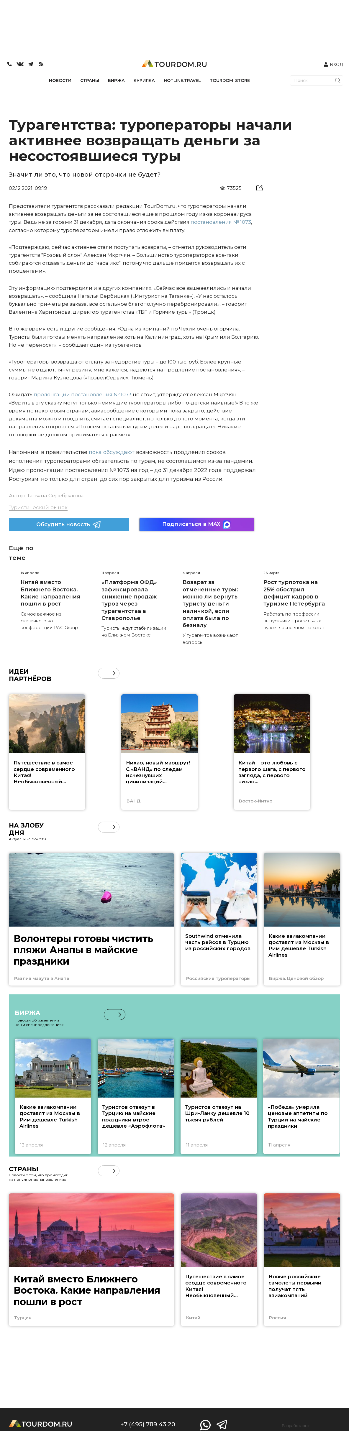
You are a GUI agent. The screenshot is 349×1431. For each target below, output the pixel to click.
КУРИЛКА (144, 80)
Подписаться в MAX (196, 524)
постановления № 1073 (221, 222)
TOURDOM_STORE (230, 80)
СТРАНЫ (89, 80)
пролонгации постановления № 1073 (83, 394)
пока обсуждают (112, 452)
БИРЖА (116, 80)
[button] (114, 673)
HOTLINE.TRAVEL (182, 80)
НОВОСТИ (60, 80)
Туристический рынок (38, 507)
